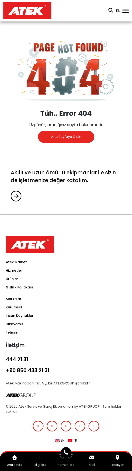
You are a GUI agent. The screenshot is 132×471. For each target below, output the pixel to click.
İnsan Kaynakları (20, 315)
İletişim (12, 332)
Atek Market (16, 262)
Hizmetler (14, 270)
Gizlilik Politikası (19, 287)
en (118, 10)
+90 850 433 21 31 (27, 370)
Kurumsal (14, 307)
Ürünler (12, 278)
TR (72, 440)
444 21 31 (17, 359)
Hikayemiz (14, 324)
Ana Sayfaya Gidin (66, 136)
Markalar (13, 298)
